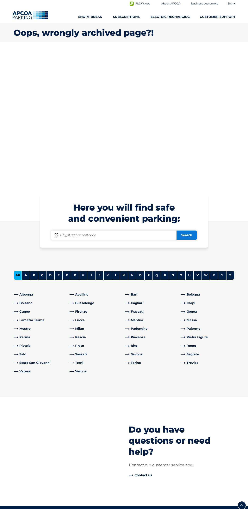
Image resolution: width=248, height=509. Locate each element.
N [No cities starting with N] (132, 138)
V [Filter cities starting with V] (197, 138)
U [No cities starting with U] (189, 138)
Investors (134, 437)
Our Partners (137, 430)
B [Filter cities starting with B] (34, 138)
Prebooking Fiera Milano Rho (36, 423)
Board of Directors (141, 460)
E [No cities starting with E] (59, 138)
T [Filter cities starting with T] (181, 138)
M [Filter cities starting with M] (123, 138)
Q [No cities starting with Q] (156, 138)
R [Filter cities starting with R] (165, 138)
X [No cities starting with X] (214, 138)
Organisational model (143, 472)
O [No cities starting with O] (140, 138)
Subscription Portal (28, 429)
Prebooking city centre (31, 416)
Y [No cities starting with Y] (222, 138)
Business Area (138, 424)
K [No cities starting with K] (108, 138)
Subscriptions (24, 404)
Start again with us (141, 454)
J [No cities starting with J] (99, 138)
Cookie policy (51, 505)
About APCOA (138, 398)
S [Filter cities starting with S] (173, 138)
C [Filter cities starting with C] (42, 138)
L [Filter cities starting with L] (116, 138)
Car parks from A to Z (30, 398)
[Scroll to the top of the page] (242, 368)
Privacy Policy (23, 505)
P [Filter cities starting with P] (148, 138)
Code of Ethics (138, 466)
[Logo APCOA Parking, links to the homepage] (30, 15)
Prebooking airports (29, 410)
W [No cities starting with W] (206, 138)
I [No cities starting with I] (91, 138)
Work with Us (137, 404)
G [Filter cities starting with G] (75, 138)
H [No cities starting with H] (83, 138)
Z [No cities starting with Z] (230, 138)
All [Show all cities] (18, 138)
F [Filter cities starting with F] (67, 138)
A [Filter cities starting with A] (26, 138)
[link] (40, 158)
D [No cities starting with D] (50, 138)
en (231, 3)
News (131, 478)
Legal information (82, 505)
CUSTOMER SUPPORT (218, 17)
